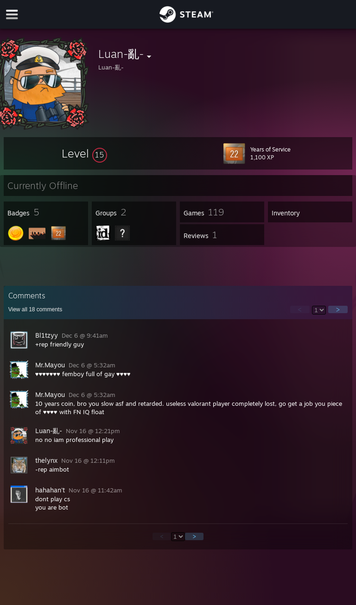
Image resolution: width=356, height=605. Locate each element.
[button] (84, 153)
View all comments (35, 309)
